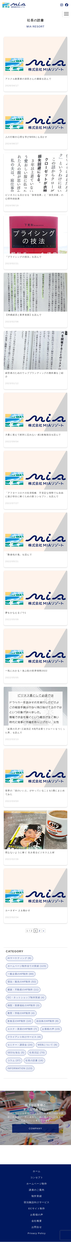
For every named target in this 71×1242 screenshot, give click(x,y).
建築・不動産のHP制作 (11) (23, 989)
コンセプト (36, 1177)
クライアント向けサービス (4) (24, 1037)
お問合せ (37, 1227)
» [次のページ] (43, 930)
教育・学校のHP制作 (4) (21, 1013)
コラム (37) (14, 1060)
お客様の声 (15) (51, 1029)
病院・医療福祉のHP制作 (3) (24, 1005)
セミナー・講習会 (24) (20, 1045)
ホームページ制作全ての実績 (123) (27, 966)
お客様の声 (36, 1214)
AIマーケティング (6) (19, 958)
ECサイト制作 (36, 1208)
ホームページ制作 (36, 1183)
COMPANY (35, 1128)
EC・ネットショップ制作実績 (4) (26, 997)
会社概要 (37, 1221)
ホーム (37, 1171)
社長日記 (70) (37, 1052)
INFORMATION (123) (20, 1068)
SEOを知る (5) (16, 1052)
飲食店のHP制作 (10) (19, 1021)
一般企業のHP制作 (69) (21, 974)
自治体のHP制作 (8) (47, 1021)
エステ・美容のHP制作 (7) (22, 1029)
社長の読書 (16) (34, 1060)
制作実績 (37, 1196)
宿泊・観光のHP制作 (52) (22, 981)
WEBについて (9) (47, 1045)
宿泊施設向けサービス (37, 1202)
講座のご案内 (36, 1189)
